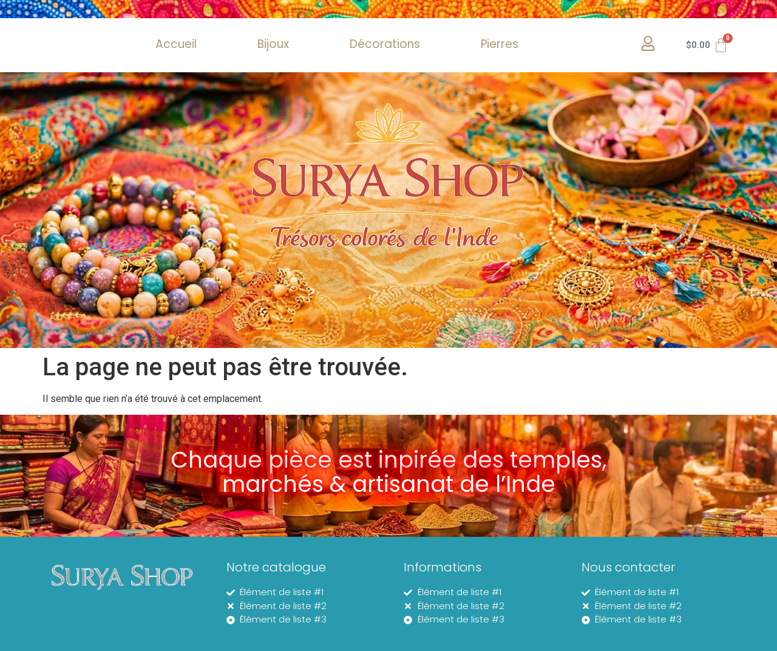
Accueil (176, 44)
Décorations (385, 44)
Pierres (499, 44)
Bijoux (273, 44)
